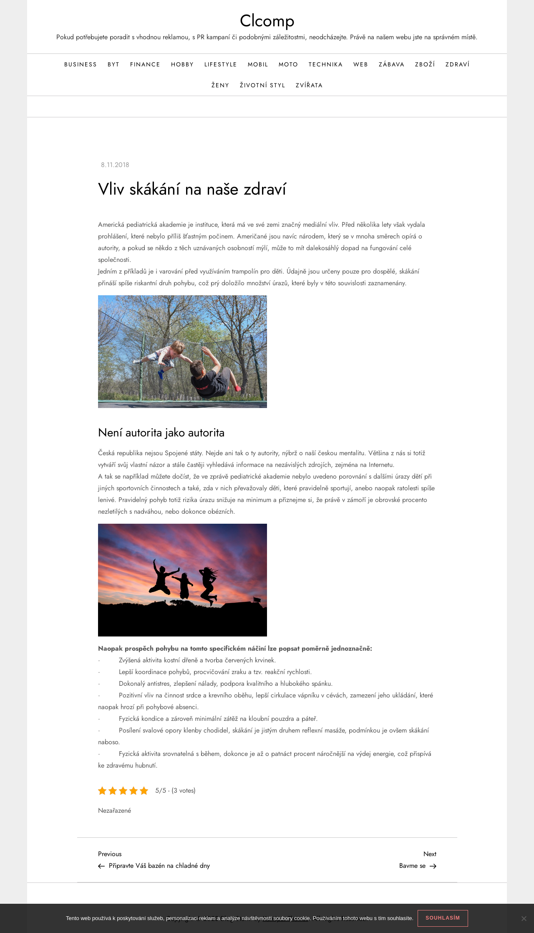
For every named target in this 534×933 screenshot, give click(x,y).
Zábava (392, 64)
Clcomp (267, 20)
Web (360, 64)
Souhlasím (443, 918)
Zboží (425, 64)
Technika (326, 64)
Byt (114, 64)
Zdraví (458, 64)
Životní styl (262, 85)
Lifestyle (220, 64)
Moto (288, 64)
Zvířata (309, 85)
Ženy (220, 85)
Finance (145, 64)
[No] (523, 918)
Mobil (258, 64)
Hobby (182, 64)
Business (80, 64)
